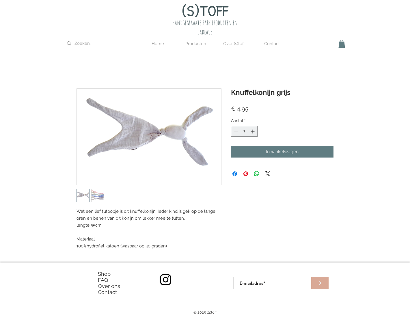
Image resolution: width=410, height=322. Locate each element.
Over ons (109, 286)
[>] (320, 283)
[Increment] (253, 131)
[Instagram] (165, 279)
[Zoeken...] (96, 43)
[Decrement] (235, 131)
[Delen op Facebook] (234, 173)
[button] (196, 43)
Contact (107, 292)
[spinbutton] (244, 131)
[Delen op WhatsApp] (256, 173)
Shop (104, 274)
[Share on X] (267, 173)
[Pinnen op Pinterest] (245, 173)
